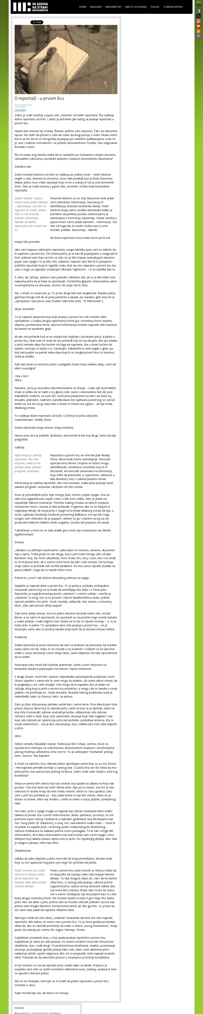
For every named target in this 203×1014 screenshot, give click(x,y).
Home (82, 7)
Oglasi (154, 7)
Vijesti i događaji (135, 7)
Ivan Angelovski (23, 105)
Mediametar (113, 7)
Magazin (96, 7)
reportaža (20, 110)
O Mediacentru (173, 7)
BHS (199, 2)
